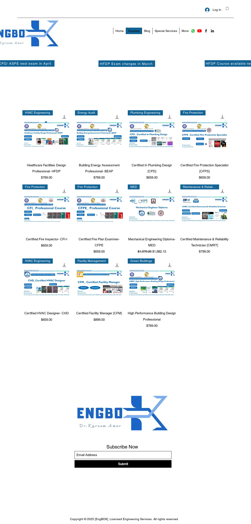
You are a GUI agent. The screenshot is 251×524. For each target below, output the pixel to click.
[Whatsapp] (193, 31)
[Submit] (123, 464)
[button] (227, 8)
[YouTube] (199, 31)
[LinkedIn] (212, 31)
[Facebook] (206, 31)
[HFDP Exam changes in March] (126, 63)
